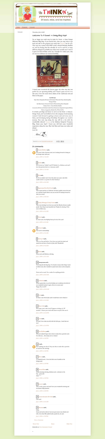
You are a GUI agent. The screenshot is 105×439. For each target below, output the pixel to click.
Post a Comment (38, 420)
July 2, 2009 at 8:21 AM (42, 211)
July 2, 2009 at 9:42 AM (42, 246)
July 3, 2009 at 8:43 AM (42, 402)
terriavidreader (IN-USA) (46, 397)
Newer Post (36, 424)
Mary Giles (42, 306)
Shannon (41, 407)
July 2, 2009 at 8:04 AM (42, 182)
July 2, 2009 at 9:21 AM (42, 233)
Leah (40, 319)
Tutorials (32, 27)
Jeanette (63, 43)
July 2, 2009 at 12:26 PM (42, 313)
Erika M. (40, 228)
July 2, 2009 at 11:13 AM (42, 300)
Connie (48, 122)
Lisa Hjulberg (42, 331)
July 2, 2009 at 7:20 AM (42, 157)
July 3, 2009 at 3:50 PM (42, 416)
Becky (40, 251)
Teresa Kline (42, 369)
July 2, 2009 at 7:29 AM (42, 169)
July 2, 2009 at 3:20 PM (42, 351)
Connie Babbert (42, 150)
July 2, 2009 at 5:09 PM (42, 378)
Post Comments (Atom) (45, 427)
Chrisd (40, 217)
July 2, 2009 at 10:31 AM (42, 275)
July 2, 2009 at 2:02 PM (42, 338)
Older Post (69, 424)
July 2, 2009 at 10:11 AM (42, 256)
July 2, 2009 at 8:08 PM (42, 391)
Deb (39, 175)
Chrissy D (40, 239)
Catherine (41, 281)
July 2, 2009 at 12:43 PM (42, 325)
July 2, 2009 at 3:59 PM (42, 363)
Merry (40, 357)
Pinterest (24, 27)
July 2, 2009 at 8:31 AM (42, 222)
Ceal (40, 295)
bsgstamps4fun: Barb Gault (45, 188)
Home (18, 27)
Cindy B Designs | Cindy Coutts (46, 202)
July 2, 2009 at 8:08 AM (42, 197)
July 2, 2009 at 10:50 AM (42, 289)
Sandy (40, 163)
